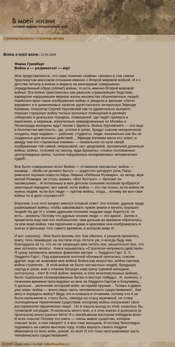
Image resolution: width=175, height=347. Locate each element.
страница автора (50, 38)
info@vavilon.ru (56, 344)
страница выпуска (18, 38)
